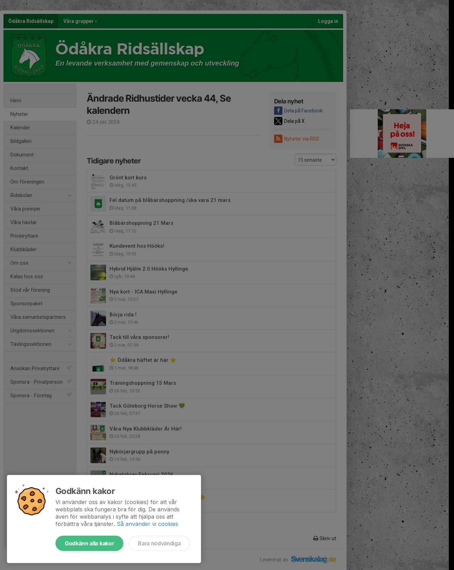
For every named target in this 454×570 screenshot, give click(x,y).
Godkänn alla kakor (89, 543)
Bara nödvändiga (159, 543)
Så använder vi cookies (147, 523)
